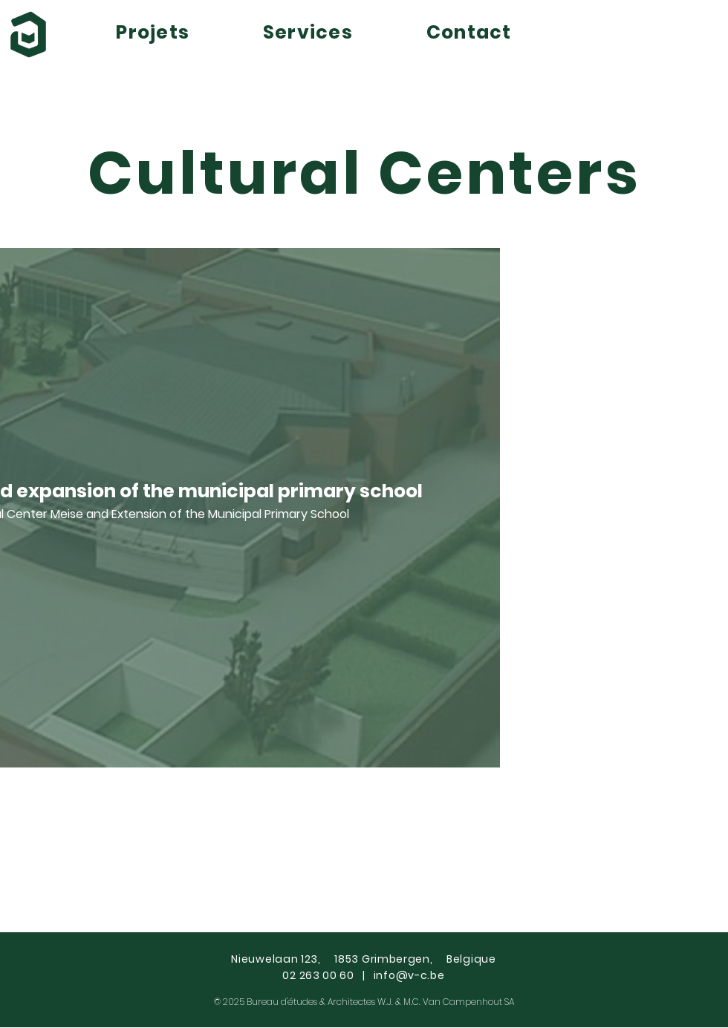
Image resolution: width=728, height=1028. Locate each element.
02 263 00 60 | (327, 975)
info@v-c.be (409, 975)
